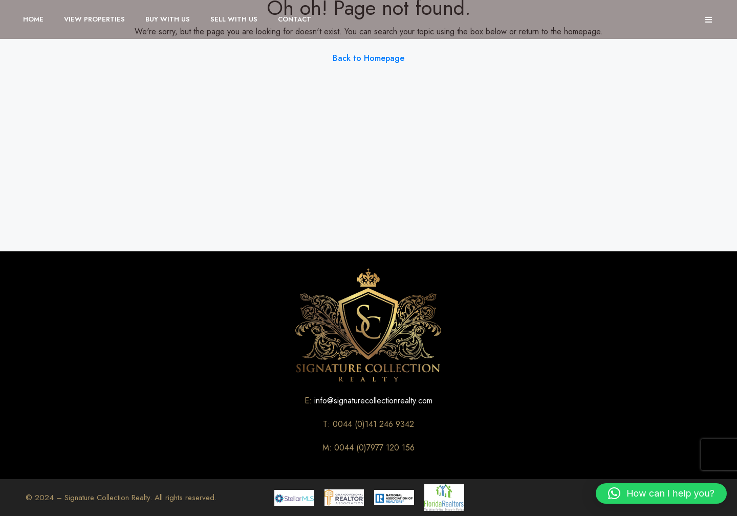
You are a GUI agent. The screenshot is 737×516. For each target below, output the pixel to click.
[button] (661, 493)
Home (33, 19)
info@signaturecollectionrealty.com (373, 400)
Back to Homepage (368, 58)
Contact (294, 19)
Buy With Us (167, 19)
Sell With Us (233, 19)
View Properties (94, 19)
